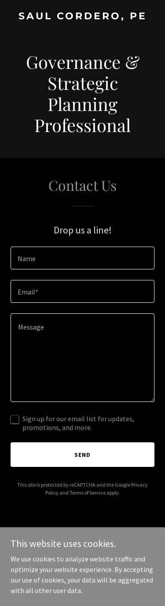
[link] (82, 16)
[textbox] (82, 258)
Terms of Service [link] (88, 492)
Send (82, 455)
